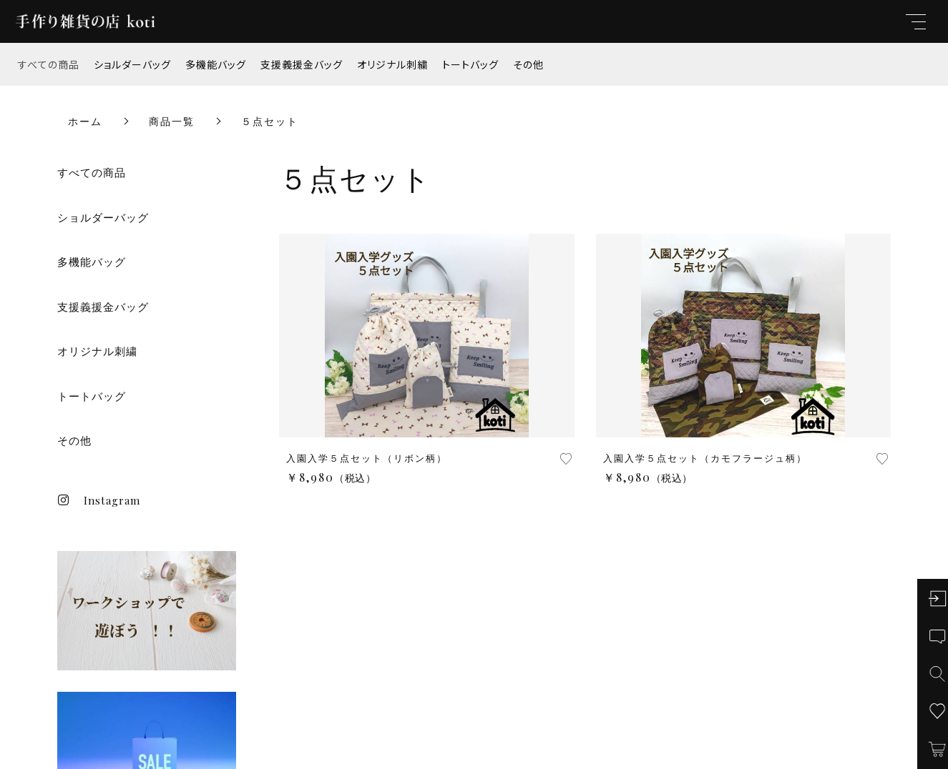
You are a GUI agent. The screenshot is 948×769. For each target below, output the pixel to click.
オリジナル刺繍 (392, 64)
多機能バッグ (215, 64)
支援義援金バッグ (301, 64)
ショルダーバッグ (132, 64)
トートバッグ (470, 64)
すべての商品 (48, 64)
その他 (528, 64)
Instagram (98, 500)
